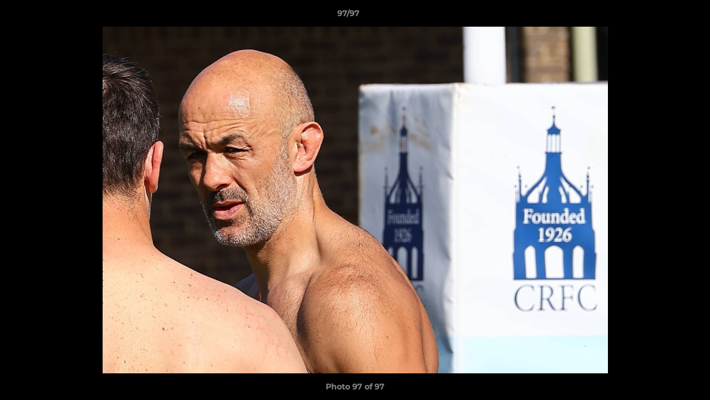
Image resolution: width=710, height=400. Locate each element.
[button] (663, 16)
